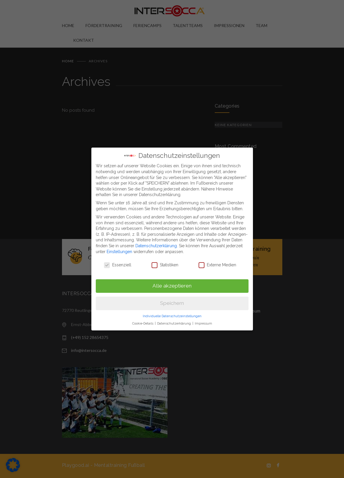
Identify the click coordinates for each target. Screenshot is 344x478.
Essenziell (117, 260)
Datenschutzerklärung (156, 241)
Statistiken (165, 260)
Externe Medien (217, 260)
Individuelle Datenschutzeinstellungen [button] (172, 311)
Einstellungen (119, 247)
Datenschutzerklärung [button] (174, 318)
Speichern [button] (172, 299)
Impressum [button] (203, 318)
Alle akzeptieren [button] (172, 281)
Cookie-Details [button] (143, 318)
